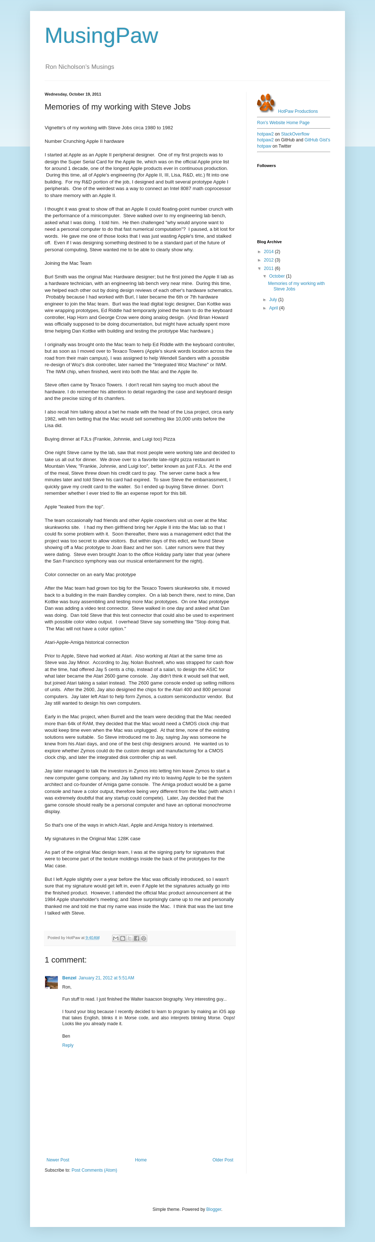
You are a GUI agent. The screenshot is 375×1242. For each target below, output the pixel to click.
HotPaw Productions (287, 111)
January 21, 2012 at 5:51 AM (106, 977)
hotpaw (264, 146)
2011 (269, 268)
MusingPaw (101, 35)
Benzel (69, 977)
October (277, 276)
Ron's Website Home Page (283, 122)
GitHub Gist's (317, 139)
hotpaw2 (265, 134)
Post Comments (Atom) (94, 1170)
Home (141, 1160)
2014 (269, 251)
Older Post (222, 1160)
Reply (68, 1045)
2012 (269, 260)
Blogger (213, 1209)
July (273, 299)
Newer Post (58, 1160)
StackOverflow (295, 134)
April (274, 308)
